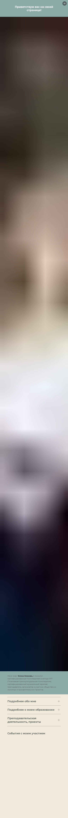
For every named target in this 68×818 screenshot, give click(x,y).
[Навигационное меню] (65, 3)
